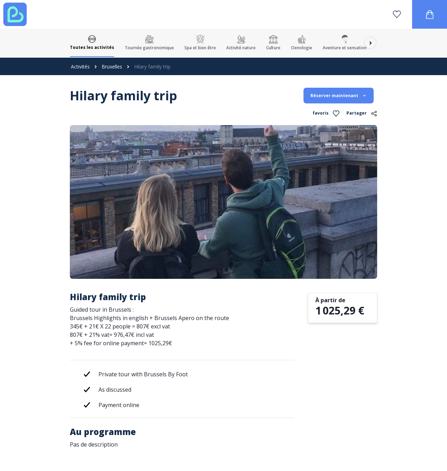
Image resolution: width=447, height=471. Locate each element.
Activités (80, 66)
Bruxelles (112, 66)
